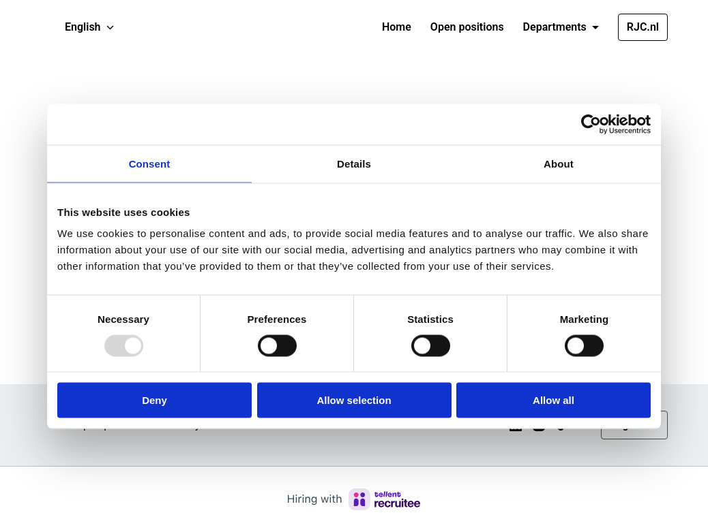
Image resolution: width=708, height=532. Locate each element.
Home (396, 26)
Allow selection (353, 400)
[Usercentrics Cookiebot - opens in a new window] (591, 124)
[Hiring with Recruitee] (354, 499)
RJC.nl (643, 26)
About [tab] (559, 163)
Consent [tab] (150, 163)
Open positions (467, 26)
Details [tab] (354, 163)
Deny (154, 400)
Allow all (553, 400)
